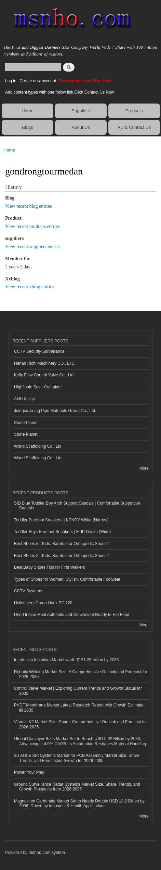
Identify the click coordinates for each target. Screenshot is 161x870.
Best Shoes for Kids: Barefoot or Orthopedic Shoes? (61, 543)
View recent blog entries (28, 206)
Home (27, 110)
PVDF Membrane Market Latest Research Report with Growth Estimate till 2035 (79, 707)
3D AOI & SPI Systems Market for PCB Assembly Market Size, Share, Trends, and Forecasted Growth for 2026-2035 (77, 758)
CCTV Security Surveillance (39, 351)
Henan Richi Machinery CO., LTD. (45, 363)
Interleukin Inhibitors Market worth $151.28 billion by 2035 (66, 659)
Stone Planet (26, 422)
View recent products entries (32, 226)
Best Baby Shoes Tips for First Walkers (49, 567)
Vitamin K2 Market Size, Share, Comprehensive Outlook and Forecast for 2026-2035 (80, 724)
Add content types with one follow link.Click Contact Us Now (59, 92)
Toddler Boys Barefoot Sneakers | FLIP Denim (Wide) (62, 531)
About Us (81, 127)
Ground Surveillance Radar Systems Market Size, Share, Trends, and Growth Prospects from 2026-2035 (77, 787)
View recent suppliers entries (33, 246)
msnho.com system (47, 852)
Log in (10, 80)
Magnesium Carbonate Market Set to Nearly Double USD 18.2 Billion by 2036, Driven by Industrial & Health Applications (79, 803)
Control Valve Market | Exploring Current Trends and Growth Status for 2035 (78, 691)
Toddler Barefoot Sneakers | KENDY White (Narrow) (61, 520)
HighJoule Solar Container (38, 387)
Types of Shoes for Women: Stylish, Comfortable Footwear (67, 579)
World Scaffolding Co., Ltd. (38, 446)
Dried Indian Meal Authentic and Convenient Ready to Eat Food (71, 614)
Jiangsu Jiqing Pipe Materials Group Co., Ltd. (55, 410)
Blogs (27, 127)
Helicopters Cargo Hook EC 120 (43, 603)
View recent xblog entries (29, 286)
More (144, 468)
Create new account (38, 80)
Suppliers (80, 110)
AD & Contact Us (134, 127)
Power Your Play (29, 772)
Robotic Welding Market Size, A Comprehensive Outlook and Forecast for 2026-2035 (80, 674)
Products (134, 110)
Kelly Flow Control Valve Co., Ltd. (44, 375)
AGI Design (24, 398)
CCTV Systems (28, 591)
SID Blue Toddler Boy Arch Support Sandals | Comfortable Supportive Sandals (77, 505)
